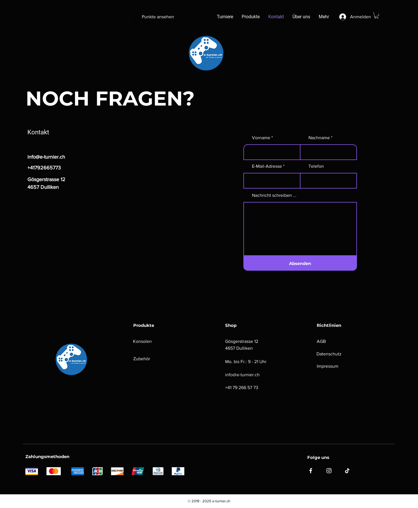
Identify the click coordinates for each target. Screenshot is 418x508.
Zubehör (141, 358)
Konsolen (142, 341)
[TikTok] (347, 470)
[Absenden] (300, 263)
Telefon (316, 166)
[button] (376, 16)
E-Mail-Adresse (267, 166)
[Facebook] (310, 470)
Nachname (319, 137)
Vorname (261, 137)
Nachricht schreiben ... (274, 195)
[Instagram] (329, 470)
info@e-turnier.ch (46, 157)
